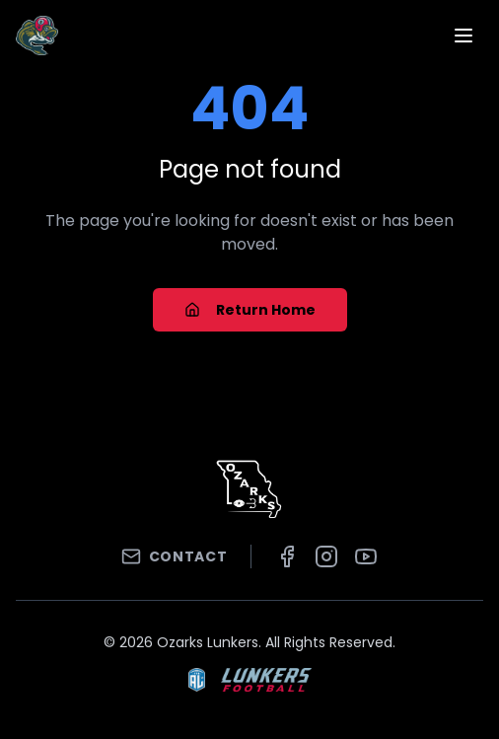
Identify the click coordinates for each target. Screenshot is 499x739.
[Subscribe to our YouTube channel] (366, 556)
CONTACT (174, 556)
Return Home (250, 310)
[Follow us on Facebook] (287, 556)
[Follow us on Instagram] (326, 556)
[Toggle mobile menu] (463, 35)
